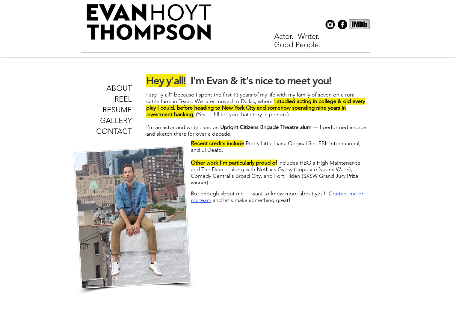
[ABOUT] (119, 88)
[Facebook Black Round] (342, 24)
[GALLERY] (114, 120)
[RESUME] (114, 109)
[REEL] (114, 99)
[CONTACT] (114, 131)
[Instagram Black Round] (330, 24)
